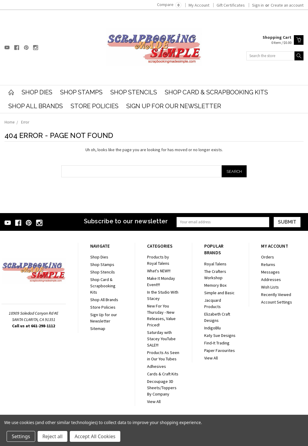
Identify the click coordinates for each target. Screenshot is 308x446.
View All (154, 401)
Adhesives (156, 366)
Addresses (271, 279)
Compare (169, 4)
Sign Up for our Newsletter (173, 106)
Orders (267, 257)
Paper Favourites (219, 350)
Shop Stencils (133, 92)
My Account (199, 5)
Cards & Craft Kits (162, 374)
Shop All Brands (35, 106)
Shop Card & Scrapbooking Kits (216, 92)
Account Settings (276, 302)
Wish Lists (270, 287)
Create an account (287, 5)
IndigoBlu (212, 328)
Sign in (258, 5)
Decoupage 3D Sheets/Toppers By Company (162, 388)
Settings (21, 436)
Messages (270, 272)
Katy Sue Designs (220, 335)
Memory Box (215, 285)
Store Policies (95, 106)
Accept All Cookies (95, 436)
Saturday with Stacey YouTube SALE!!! (161, 339)
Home (9, 122)
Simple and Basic (219, 292)
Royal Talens (215, 264)
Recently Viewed (276, 294)
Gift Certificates (231, 5)
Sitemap (97, 328)
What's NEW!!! (159, 270)
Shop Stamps (81, 92)
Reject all (52, 436)
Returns (268, 264)
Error (25, 122)
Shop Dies (37, 92)
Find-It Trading (216, 343)
